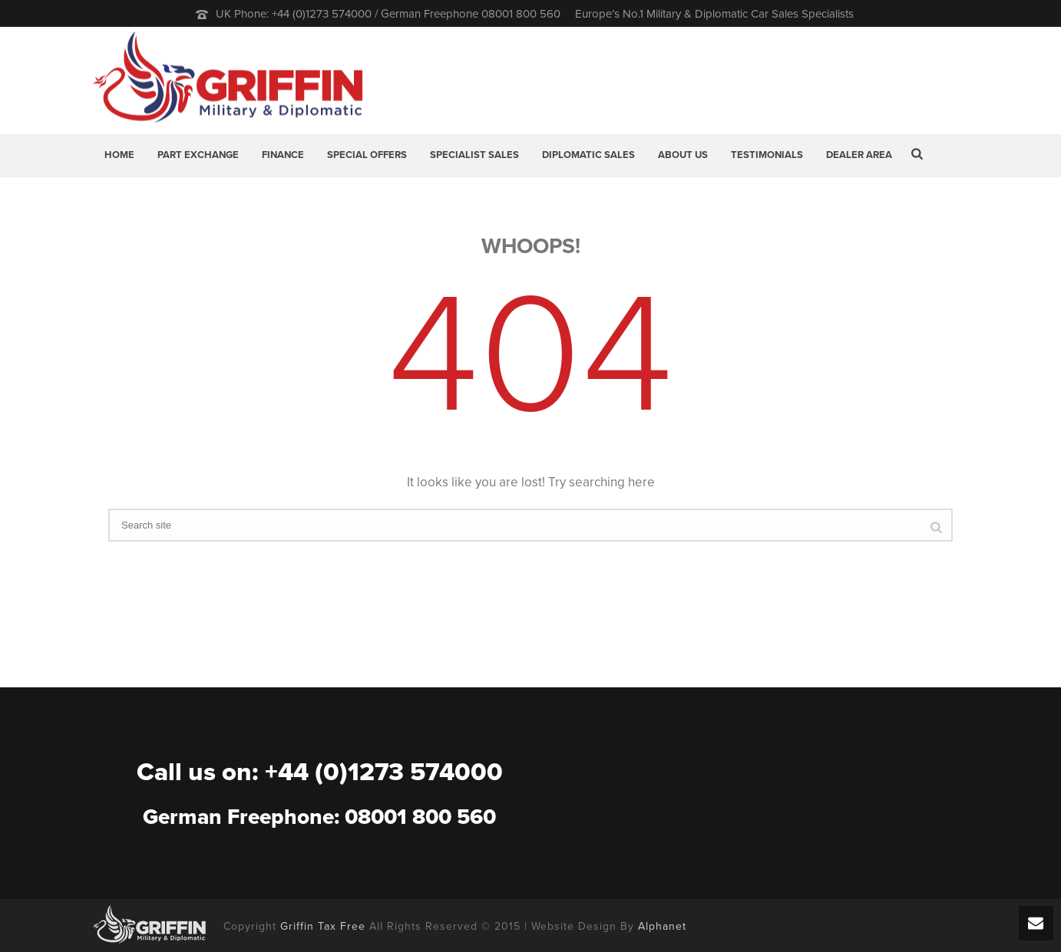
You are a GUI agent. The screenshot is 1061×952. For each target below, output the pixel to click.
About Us (683, 155)
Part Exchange (198, 155)
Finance (283, 155)
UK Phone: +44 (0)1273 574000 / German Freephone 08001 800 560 (388, 14)
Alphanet (662, 926)
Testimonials (767, 155)
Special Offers (367, 155)
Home (119, 155)
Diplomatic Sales (588, 155)
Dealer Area (859, 155)
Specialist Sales (474, 155)
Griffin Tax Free (322, 926)
